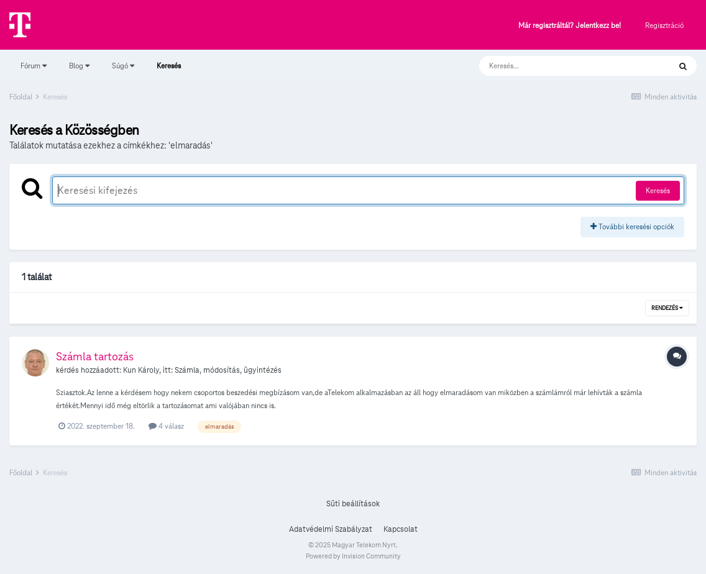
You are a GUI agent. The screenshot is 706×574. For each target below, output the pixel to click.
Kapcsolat (400, 529)
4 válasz (166, 425)
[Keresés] (562, 66)
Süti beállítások (353, 504)
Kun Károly (141, 370)
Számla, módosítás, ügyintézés (228, 370)
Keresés (169, 71)
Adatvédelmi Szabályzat (330, 529)
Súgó (123, 65)
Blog (79, 65)
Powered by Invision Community (353, 556)
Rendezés (667, 308)
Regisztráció (664, 25)
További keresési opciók (632, 226)
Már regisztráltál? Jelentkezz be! (569, 25)
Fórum (34, 65)
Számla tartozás (95, 356)
